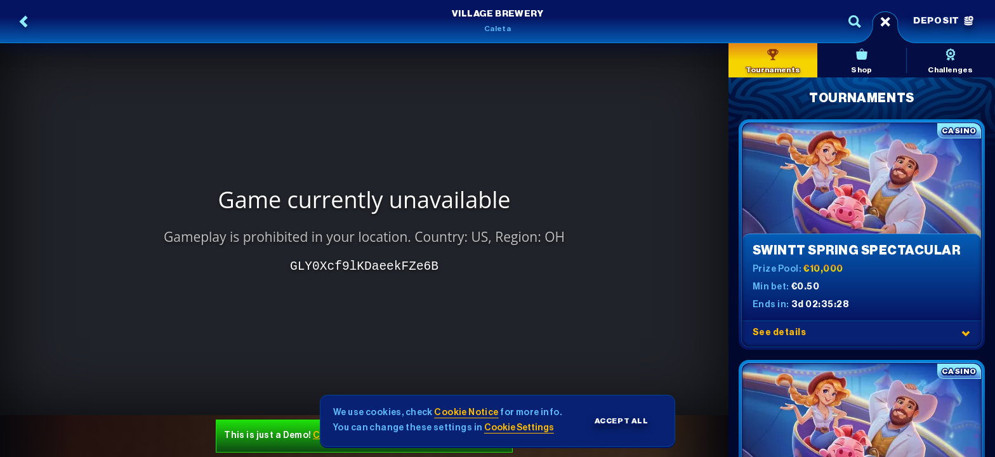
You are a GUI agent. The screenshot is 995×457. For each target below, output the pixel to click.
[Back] (24, 21)
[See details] (966, 333)
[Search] (854, 21)
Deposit (943, 21)
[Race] (885, 21)
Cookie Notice (466, 412)
